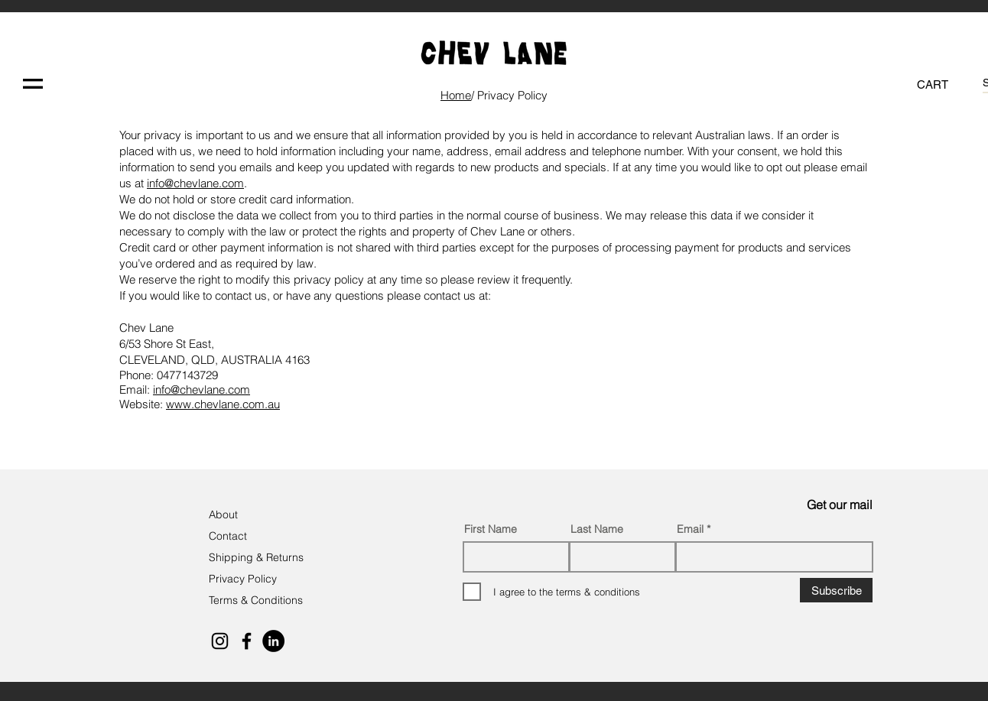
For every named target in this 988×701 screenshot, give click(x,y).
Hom (455, 95)
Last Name (596, 529)
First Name (490, 529)
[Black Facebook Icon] (247, 641)
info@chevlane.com (195, 183)
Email (690, 529)
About (225, 514)
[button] (33, 84)
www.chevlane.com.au (223, 404)
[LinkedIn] (273, 641)
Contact (229, 536)
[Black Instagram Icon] (220, 641)
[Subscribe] (836, 590)
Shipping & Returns (256, 557)
